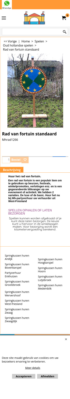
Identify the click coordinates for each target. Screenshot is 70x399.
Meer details (32, 368)
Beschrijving (12, 170)
